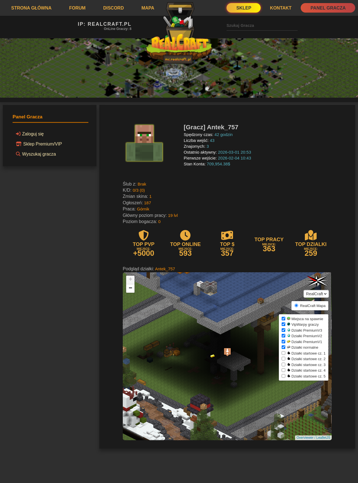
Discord (113, 8)
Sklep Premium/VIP (38, 144)
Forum (77, 8)
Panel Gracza (328, 8)
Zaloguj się (29, 134)
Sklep (243, 8)
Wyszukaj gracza (35, 154)
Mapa (148, 8)
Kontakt (280, 8)
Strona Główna (31, 8)
